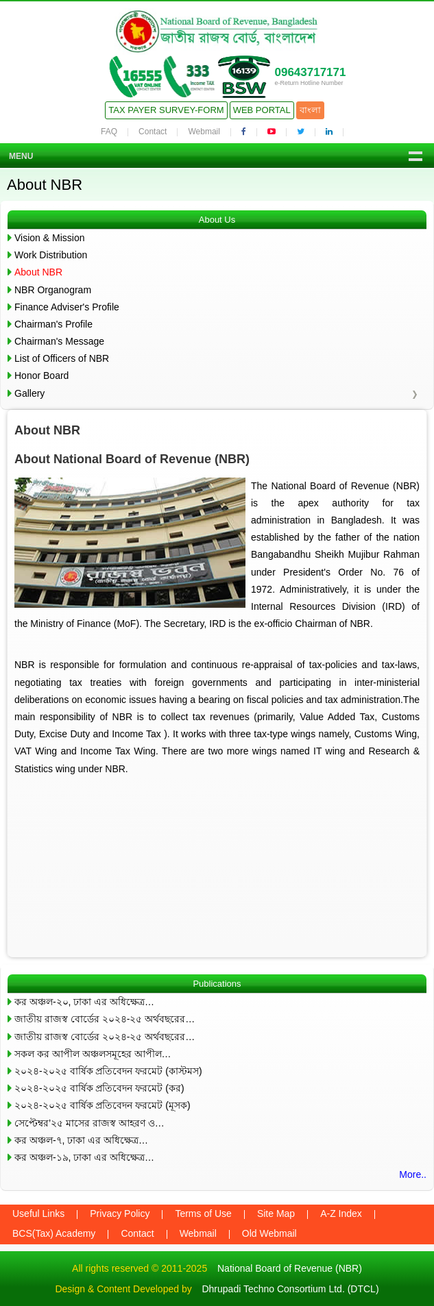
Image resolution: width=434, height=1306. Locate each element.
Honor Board (41, 375)
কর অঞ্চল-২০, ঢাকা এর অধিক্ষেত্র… (84, 1001)
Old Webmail (269, 1233)
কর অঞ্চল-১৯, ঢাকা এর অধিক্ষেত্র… (84, 1157)
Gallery (29, 393)
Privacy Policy (119, 1213)
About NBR (38, 272)
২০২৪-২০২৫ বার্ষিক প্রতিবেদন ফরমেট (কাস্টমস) (108, 1070)
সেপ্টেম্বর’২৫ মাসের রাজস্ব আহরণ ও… (89, 1123)
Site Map (276, 1213)
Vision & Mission (49, 237)
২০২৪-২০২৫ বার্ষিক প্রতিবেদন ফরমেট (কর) (99, 1088)
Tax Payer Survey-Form (166, 110)
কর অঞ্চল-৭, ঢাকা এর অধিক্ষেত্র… (81, 1140)
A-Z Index (341, 1213)
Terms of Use (203, 1213)
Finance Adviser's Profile (66, 306)
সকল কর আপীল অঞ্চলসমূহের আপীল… (92, 1053)
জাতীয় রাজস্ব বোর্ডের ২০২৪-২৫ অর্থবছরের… (104, 1018)
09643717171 (310, 72)
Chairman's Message (59, 341)
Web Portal (262, 110)
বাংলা (310, 110)
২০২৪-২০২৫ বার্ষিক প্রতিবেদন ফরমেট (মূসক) (102, 1105)
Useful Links (38, 1213)
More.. (412, 1174)
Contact (152, 131)
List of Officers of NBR (61, 358)
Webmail (203, 131)
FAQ (109, 131)
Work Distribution (50, 254)
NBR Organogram (52, 289)
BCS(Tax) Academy (53, 1233)
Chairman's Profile (53, 324)
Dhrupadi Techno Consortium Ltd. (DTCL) (290, 1288)
